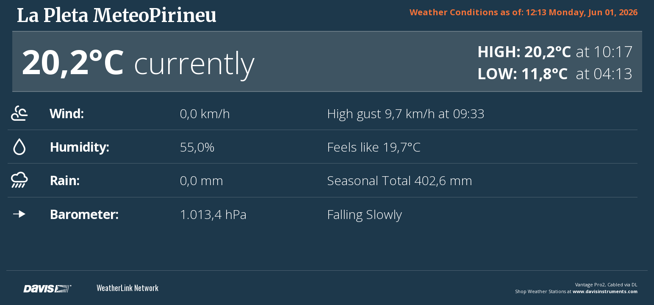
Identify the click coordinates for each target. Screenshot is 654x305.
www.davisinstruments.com (605, 291)
